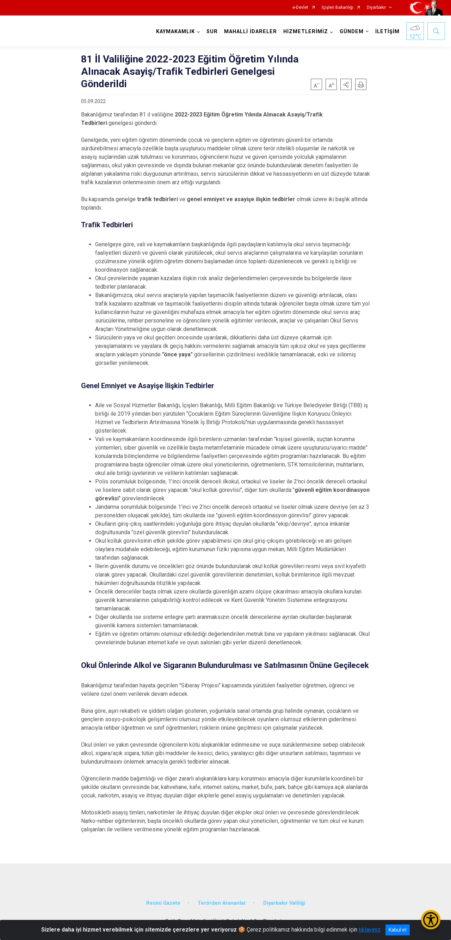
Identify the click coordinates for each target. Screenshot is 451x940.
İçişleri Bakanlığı (337, 7)
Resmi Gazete (163, 903)
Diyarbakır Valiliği (284, 903)
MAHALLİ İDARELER (250, 32)
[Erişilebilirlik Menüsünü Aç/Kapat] (430, 919)
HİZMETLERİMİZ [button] (305, 32)
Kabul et (398, 930)
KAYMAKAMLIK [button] (175, 32)
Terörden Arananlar (222, 903)
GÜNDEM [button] (352, 32)
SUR (212, 32)
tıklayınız (370, 929)
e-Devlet (300, 7)
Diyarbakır (376, 7)
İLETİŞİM (387, 32)
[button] (346, 84)
